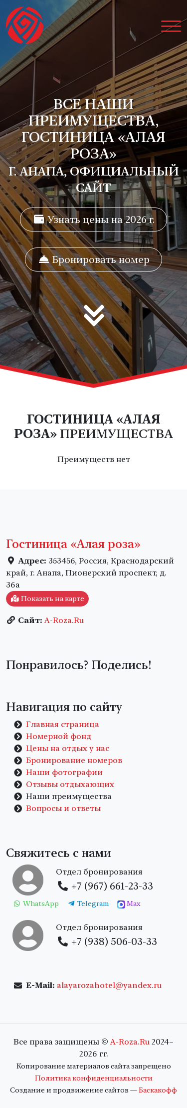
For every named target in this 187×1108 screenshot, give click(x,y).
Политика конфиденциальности (94, 1078)
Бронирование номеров (74, 760)
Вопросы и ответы (63, 808)
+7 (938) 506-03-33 (106, 942)
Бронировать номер (93, 260)
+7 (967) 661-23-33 (104, 886)
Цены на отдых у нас (67, 748)
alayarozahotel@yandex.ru (109, 985)
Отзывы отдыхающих (70, 784)
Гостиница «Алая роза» (73, 544)
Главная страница (62, 724)
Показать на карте (47, 598)
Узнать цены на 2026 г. (93, 220)
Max (129, 904)
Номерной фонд (58, 736)
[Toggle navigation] (171, 25)
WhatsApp (35, 904)
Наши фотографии (64, 772)
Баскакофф (158, 1090)
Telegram (88, 904)
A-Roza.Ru (64, 620)
